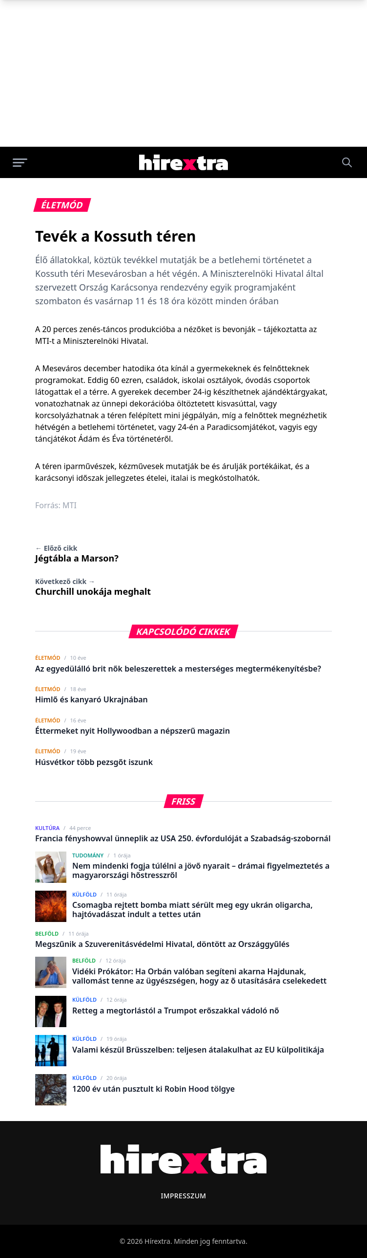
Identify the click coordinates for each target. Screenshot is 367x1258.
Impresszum (183, 1195)
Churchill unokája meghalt (93, 587)
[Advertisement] (183, 73)
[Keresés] (347, 162)
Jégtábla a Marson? (77, 553)
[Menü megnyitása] (20, 162)
